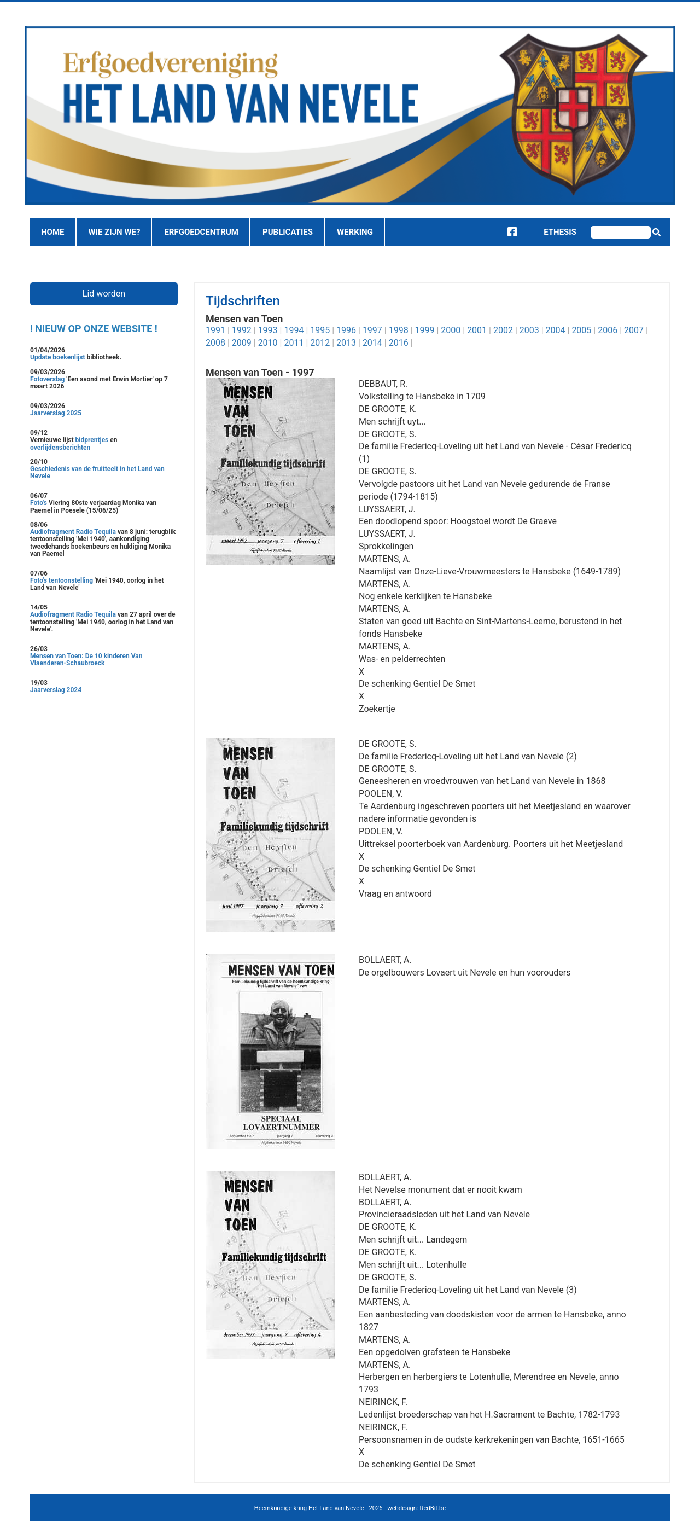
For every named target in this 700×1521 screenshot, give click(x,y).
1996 (346, 330)
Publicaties (287, 232)
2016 (399, 343)
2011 (294, 343)
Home (53, 232)
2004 (555, 330)
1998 (399, 330)
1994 (294, 330)
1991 (215, 330)
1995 (320, 330)
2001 (477, 330)
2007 (634, 330)
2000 (450, 330)
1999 (425, 330)
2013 (346, 343)
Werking (355, 232)
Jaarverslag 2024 (55, 690)
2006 (607, 330)
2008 (215, 343)
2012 (320, 343)
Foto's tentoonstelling (61, 580)
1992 (242, 330)
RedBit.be (433, 1508)
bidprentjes (92, 440)
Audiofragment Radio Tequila (73, 532)
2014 (372, 343)
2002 (503, 330)
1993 (268, 330)
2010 (268, 343)
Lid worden (104, 293)
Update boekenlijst (58, 357)
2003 (529, 330)
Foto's (39, 503)
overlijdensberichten (60, 447)
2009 (242, 343)
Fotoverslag (48, 379)
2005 (581, 330)
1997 (372, 330)
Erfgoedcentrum (201, 232)
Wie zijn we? (115, 232)
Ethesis (552, 232)
